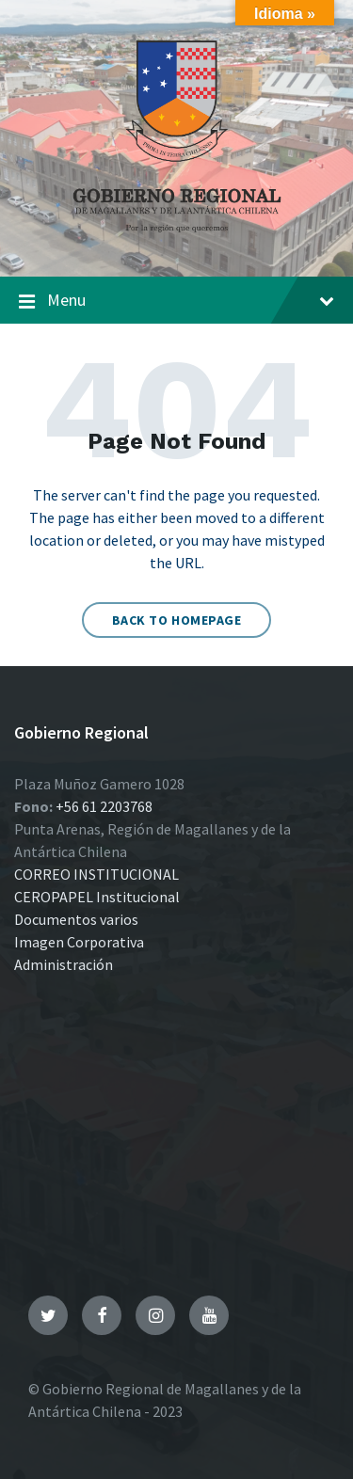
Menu (176, 301)
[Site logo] (177, 239)
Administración (63, 964)
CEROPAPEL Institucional (97, 896)
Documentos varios (76, 919)
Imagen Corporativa (79, 941)
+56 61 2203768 (104, 806)
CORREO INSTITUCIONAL (96, 874)
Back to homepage (177, 620)
